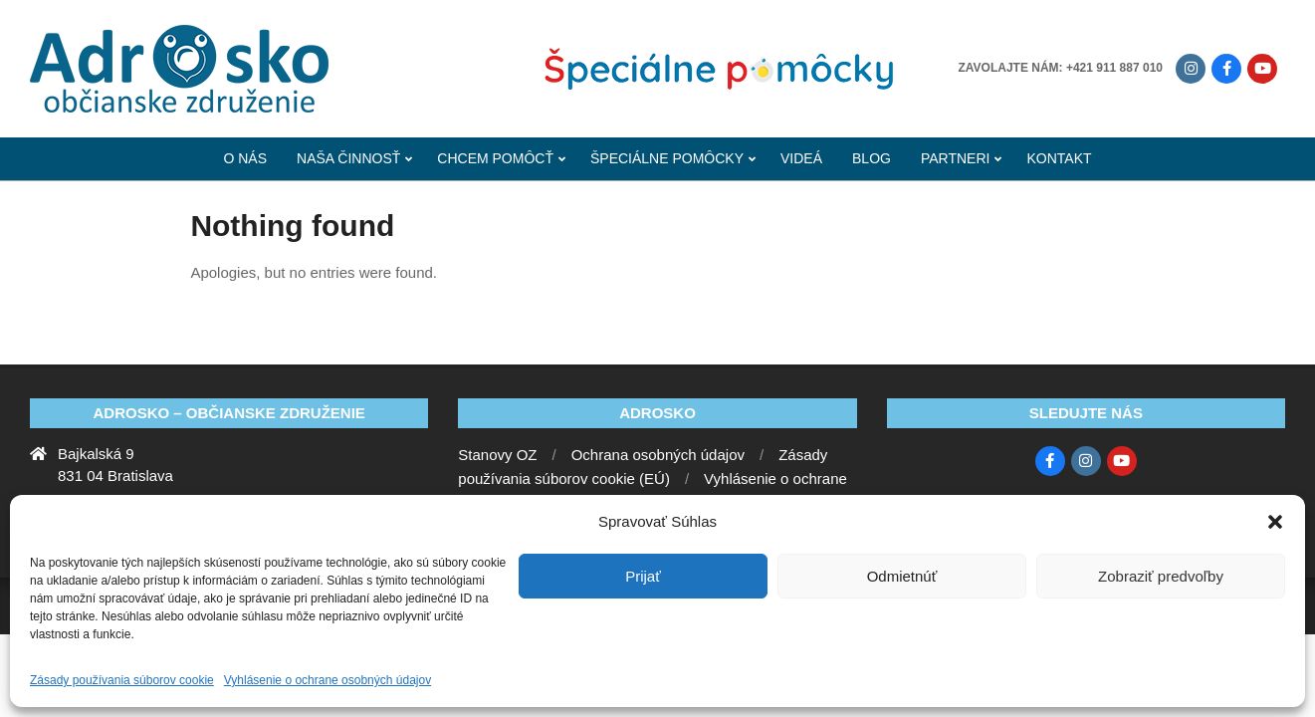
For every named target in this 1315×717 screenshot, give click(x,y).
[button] (1275, 522)
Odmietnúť (902, 576)
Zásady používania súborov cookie (122, 680)
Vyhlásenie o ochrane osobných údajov (327, 680)
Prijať (643, 576)
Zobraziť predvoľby (1160, 576)
